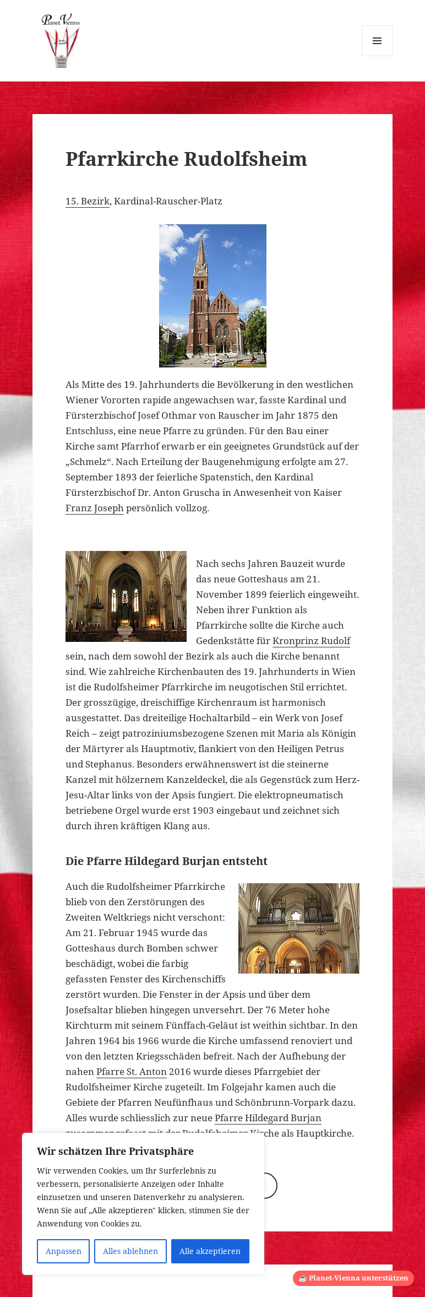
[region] (143, 1204)
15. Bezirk (88, 200)
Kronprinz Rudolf (311, 640)
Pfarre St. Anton (131, 1071)
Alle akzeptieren (210, 1251)
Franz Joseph (95, 507)
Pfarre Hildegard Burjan (268, 1117)
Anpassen (63, 1251)
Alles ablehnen (130, 1251)
